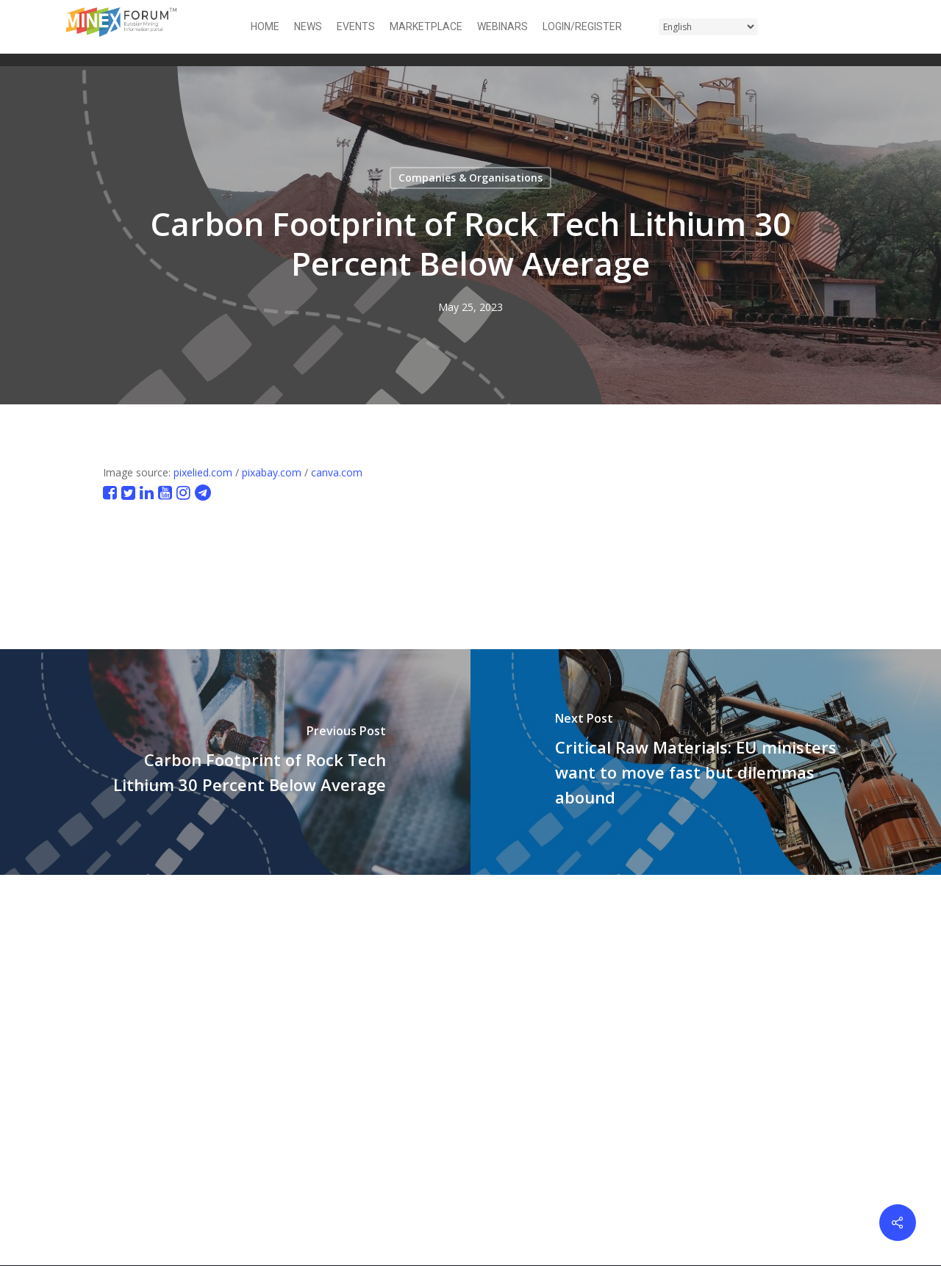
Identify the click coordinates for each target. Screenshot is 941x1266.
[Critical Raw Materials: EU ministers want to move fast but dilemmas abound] (705, 762)
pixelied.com (202, 472)
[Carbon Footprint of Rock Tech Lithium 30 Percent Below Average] (235, 762)
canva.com (336, 472)
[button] (866, 27)
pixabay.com (271, 472)
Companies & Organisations (470, 178)
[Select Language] (708, 26)
